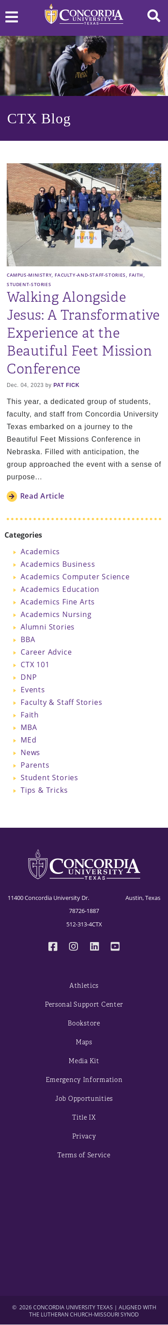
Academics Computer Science (75, 577)
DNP (29, 677)
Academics (40, 551)
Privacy (84, 1136)
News (30, 752)
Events (33, 690)
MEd (28, 740)
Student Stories (49, 777)
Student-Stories (29, 284)
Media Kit (84, 1061)
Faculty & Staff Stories (61, 702)
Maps (84, 1042)
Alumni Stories (48, 627)
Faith (136, 275)
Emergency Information (84, 1080)
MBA (29, 727)
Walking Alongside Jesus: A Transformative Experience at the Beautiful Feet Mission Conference (83, 333)
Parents (35, 765)
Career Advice (46, 652)
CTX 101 (35, 664)
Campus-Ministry (29, 275)
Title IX (84, 1117)
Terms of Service (83, 1155)
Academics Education (60, 589)
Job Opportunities (84, 1099)
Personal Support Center (84, 1004)
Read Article (42, 496)
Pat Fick (66, 385)
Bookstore (84, 1023)
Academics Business (58, 564)
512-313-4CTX (84, 924)
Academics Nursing (56, 614)
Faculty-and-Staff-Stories (90, 275)
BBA (28, 639)
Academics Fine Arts (58, 602)
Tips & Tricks (44, 790)
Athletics (84, 986)
